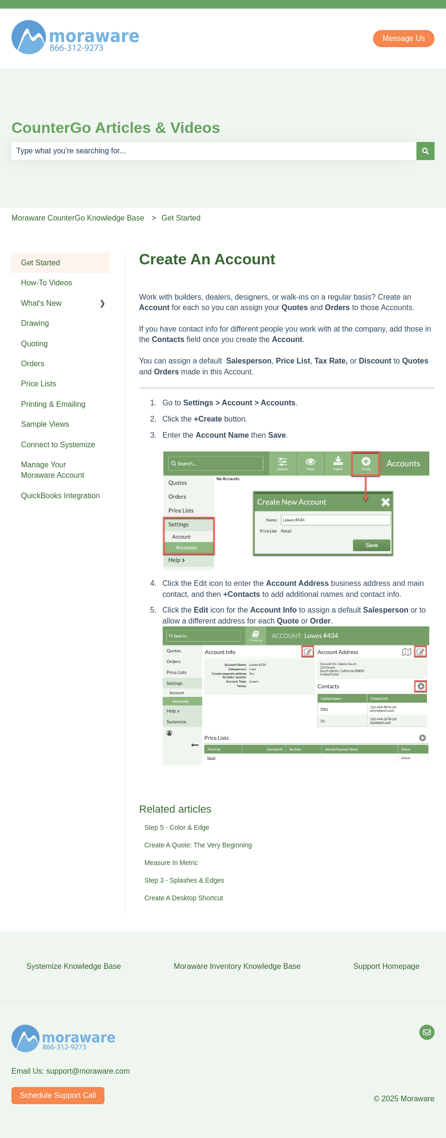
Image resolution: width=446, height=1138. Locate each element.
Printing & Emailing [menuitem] (53, 404)
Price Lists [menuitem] (38, 384)
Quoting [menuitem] (34, 344)
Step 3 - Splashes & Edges (184, 880)
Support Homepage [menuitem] (386, 966)
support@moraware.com (88, 1071)
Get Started (181, 218)
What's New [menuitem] (41, 303)
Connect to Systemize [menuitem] (58, 445)
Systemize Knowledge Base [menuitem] (73, 966)
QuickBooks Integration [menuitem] (60, 496)
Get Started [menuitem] (40, 263)
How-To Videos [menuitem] (46, 283)
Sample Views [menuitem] (45, 424)
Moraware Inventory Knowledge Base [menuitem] (237, 966)
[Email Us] (427, 1032)
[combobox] (213, 151)
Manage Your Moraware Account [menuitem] (52, 470)
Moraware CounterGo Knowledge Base (77, 218)
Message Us (404, 38)
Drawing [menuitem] (35, 323)
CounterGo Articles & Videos (115, 127)
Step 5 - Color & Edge (177, 827)
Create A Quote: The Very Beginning (198, 845)
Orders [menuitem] (32, 364)
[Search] (425, 151)
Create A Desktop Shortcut (184, 898)
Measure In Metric (171, 862)
